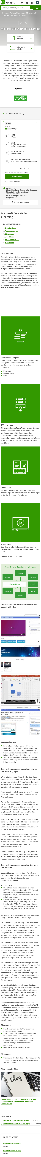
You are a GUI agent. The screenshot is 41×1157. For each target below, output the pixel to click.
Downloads (9, 243)
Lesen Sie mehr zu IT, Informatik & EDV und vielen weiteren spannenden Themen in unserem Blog (18, 1101)
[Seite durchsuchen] (17, 8)
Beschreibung (10, 228)
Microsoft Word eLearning (12, 1151)
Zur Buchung (20, 176)
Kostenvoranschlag (20, 202)
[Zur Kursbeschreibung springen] (20, 48)
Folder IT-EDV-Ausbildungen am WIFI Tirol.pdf (17, 1120)
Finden (31, 7)
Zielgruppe (9, 234)
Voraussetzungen (12, 231)
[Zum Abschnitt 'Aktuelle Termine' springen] (20, 38)
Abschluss (9, 237)
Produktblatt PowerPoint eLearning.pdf (16, 1124)
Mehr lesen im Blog (13, 240)
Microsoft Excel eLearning (12, 1144)
